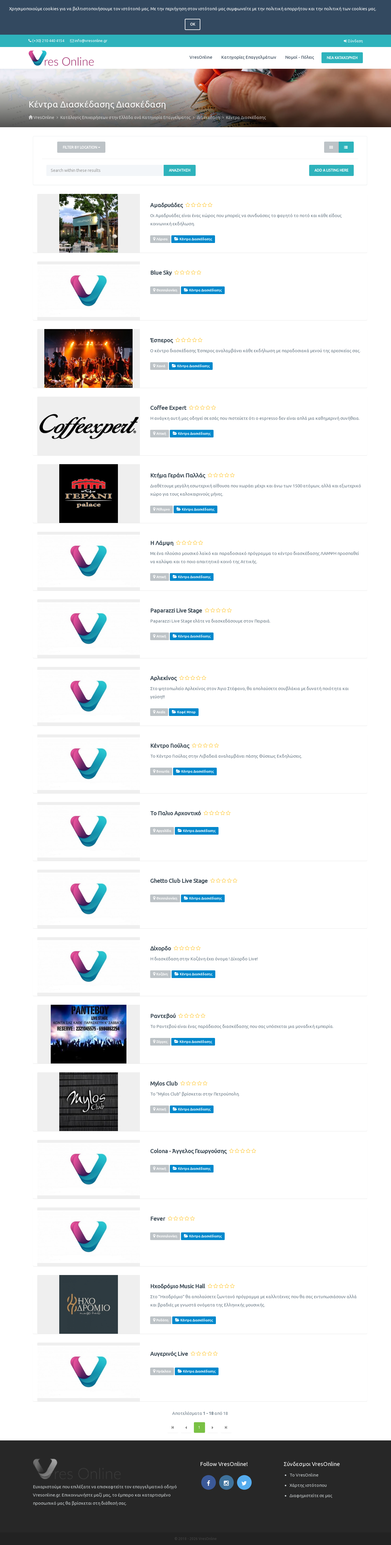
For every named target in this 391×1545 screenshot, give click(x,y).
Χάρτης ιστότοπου (308, 1485)
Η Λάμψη (161, 543)
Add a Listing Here (331, 170)
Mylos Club (164, 1084)
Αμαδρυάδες (166, 205)
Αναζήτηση (179, 170)
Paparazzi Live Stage (176, 611)
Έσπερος (161, 340)
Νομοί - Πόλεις (299, 57)
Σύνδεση (353, 41)
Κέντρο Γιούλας (169, 746)
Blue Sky (161, 273)
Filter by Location (81, 147)
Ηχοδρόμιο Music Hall (177, 1286)
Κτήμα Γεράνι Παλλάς (177, 475)
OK (192, 24)
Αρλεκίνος (163, 678)
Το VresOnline (304, 1474)
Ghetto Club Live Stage (179, 881)
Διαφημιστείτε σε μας (311, 1495)
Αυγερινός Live (169, 1354)
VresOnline (200, 57)
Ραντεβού (163, 1016)
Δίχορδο (160, 948)
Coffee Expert (168, 408)
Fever (157, 1219)
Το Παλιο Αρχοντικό (175, 813)
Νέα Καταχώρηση (342, 58)
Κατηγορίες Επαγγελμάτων (248, 57)
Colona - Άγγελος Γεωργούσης (188, 1151)
